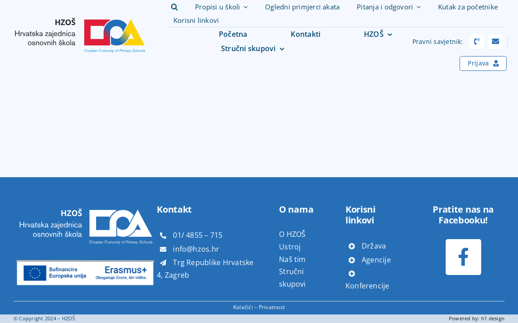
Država (374, 246)
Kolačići (243, 307)
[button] (174, 7)
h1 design (493, 318)
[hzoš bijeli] (85, 203)
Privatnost (272, 307)
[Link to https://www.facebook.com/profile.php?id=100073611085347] (463, 257)
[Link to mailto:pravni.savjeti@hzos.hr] (495, 42)
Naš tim (292, 259)
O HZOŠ (292, 234)
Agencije (376, 260)
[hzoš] (80, 12)
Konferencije (367, 286)
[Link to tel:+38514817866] (477, 42)
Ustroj (290, 247)
